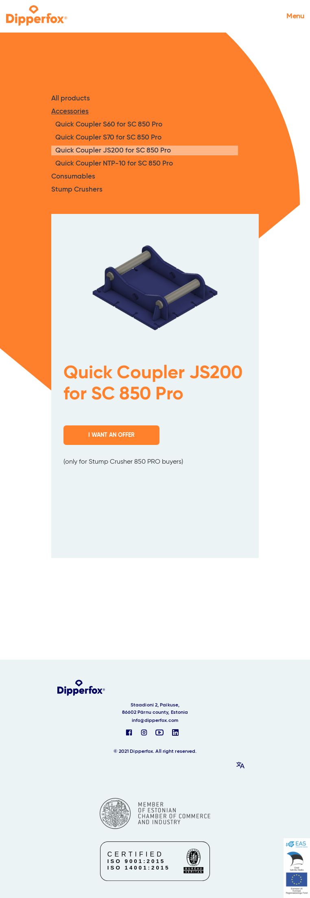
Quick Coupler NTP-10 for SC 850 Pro (114, 163)
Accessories (70, 111)
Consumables (73, 176)
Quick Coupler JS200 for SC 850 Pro (113, 150)
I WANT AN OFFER (111, 435)
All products (70, 98)
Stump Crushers (77, 189)
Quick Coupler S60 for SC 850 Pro (108, 124)
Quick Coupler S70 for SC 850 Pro (108, 137)
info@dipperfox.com (155, 720)
